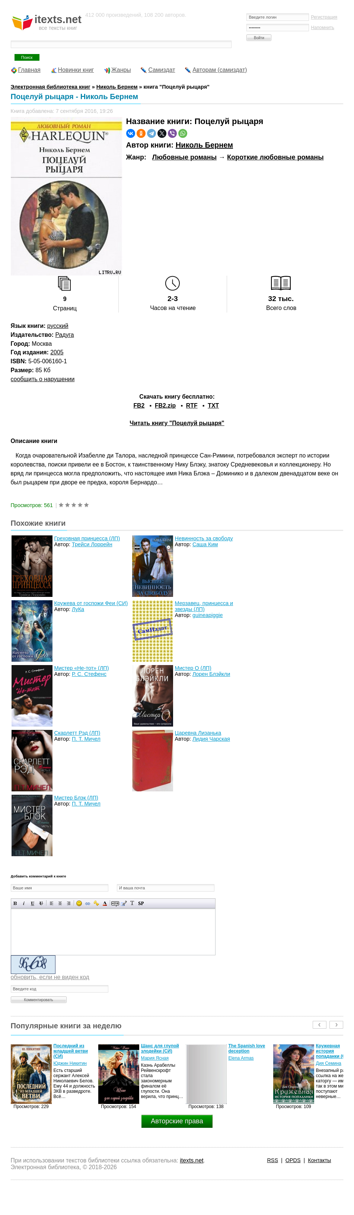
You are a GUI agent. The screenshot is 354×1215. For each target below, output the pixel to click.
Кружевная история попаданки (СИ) (333, 1051)
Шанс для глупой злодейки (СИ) (160, 1048)
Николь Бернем (204, 145)
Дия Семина (328, 1063)
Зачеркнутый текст (41, 903)
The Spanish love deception (247, 1048)
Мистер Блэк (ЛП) (76, 798)
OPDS (293, 1160)
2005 (56, 352)
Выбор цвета (105, 903)
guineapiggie (207, 615)
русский (57, 326)
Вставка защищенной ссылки (96, 903)
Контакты (319, 1160)
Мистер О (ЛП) (193, 668)
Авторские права (177, 1121)
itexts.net (191, 1160)
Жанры (121, 70)
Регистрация (324, 17)
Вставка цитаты (123, 903)
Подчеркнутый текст (32, 903)
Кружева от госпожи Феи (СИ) (91, 603)
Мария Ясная (155, 1058)
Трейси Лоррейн (92, 544)
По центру (60, 903)
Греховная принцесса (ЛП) (87, 538)
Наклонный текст (24, 903)
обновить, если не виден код (50, 977)
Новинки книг (76, 70)
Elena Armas (241, 1058)
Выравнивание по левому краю (51, 903)
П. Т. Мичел (86, 739)
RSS (272, 1160)
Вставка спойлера (141, 903)
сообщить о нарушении (43, 379)
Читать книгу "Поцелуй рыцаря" (177, 423)
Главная (29, 70)
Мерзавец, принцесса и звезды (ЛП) (204, 606)
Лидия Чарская (211, 739)
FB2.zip (165, 405)
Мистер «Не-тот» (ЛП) (81, 668)
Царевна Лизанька (198, 733)
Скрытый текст (115, 903)
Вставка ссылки (87, 903)
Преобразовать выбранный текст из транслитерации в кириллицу (132, 903)
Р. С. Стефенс (89, 674)
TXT (213, 405)
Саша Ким (205, 544)
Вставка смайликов (79, 903)
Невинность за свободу (204, 538)
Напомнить (322, 27)
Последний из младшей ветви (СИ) (71, 1051)
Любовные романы (184, 157)
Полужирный (15, 903)
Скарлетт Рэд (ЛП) (77, 733)
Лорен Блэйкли (211, 674)
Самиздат (161, 70)
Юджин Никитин (70, 1063)
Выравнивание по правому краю (68, 903)
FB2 (138, 405)
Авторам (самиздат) (219, 70)
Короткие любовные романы (275, 157)
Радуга (64, 335)
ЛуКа (78, 609)
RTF (192, 405)
